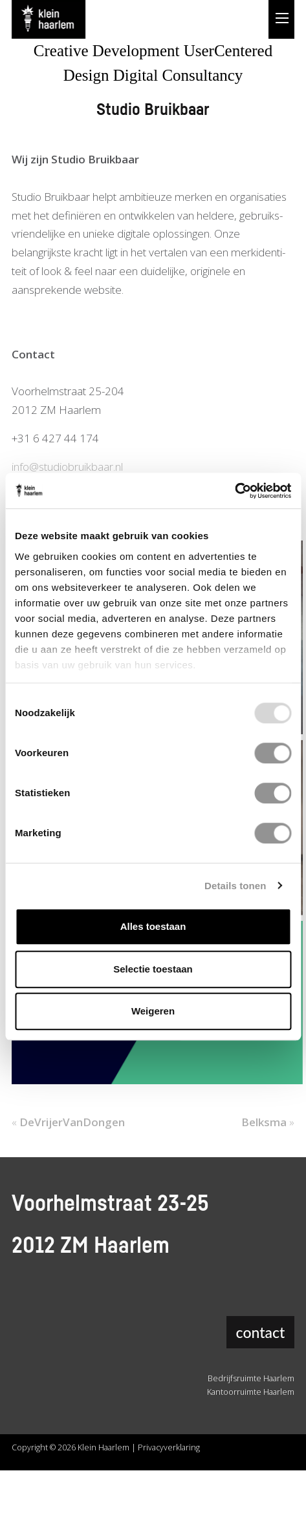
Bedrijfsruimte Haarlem (251, 1378)
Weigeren (153, 1010)
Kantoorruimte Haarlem (250, 1391)
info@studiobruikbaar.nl (67, 466)
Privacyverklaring (169, 1447)
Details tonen (235, 885)
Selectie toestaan (153, 968)
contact (260, 1332)
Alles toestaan (153, 926)
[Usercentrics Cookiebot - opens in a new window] (234, 490)
